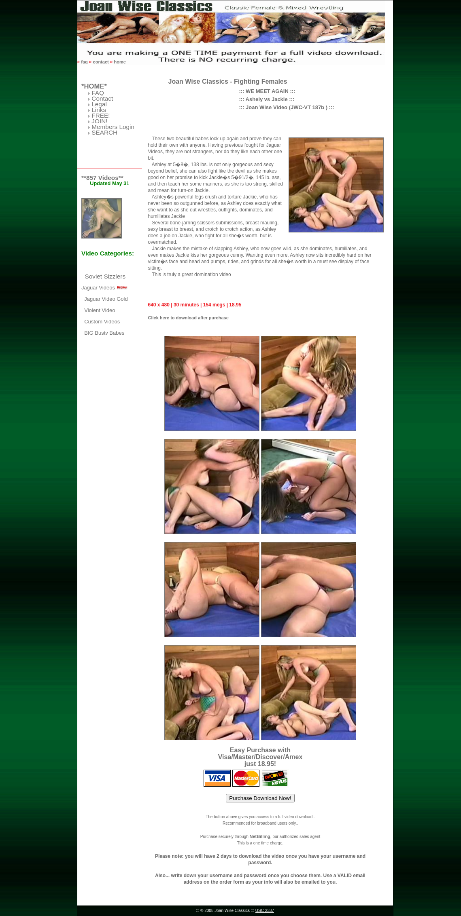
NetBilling (259, 836)
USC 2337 (264, 910)
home (119, 61)
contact (101, 61)
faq (84, 61)
